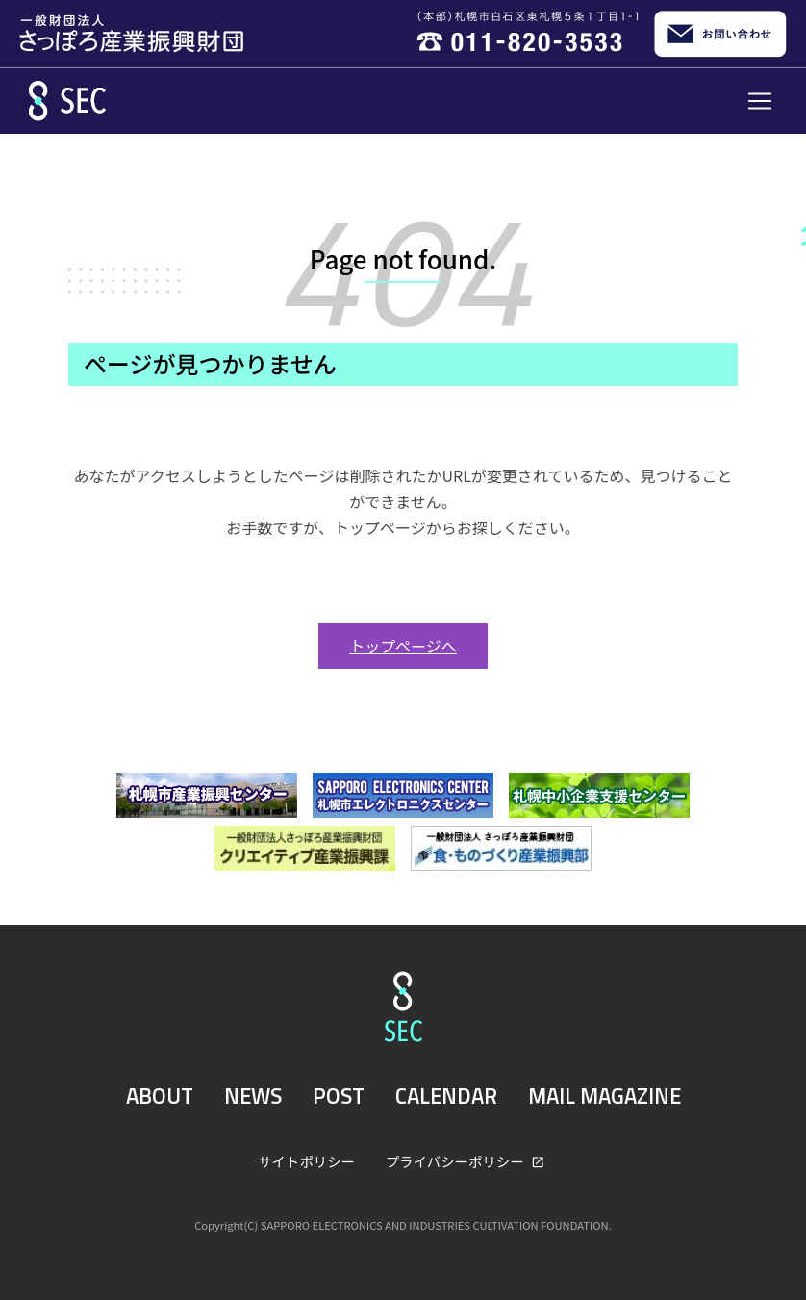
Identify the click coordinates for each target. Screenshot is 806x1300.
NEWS (253, 1096)
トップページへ (403, 645)
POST (339, 1096)
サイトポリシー (306, 1161)
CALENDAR (446, 1096)
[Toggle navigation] (760, 101)
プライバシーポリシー (456, 1161)
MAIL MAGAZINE (604, 1096)
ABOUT (159, 1096)
